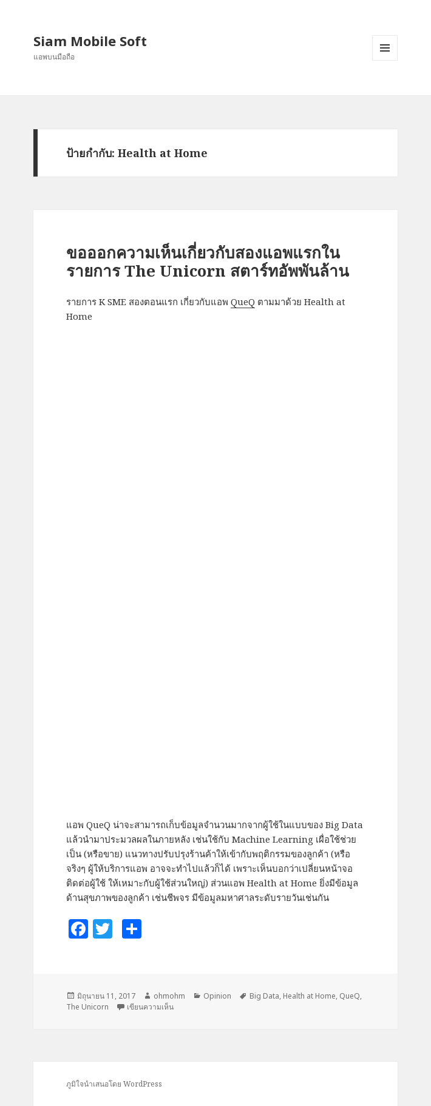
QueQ (243, 301)
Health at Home (309, 996)
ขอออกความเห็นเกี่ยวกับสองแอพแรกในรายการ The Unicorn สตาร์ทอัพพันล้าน (207, 261)
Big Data (264, 996)
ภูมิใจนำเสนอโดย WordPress (114, 1084)
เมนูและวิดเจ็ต (385, 48)
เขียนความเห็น (150, 1007)
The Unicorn (87, 1007)
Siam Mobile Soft (90, 41)
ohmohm (169, 996)
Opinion (217, 996)
